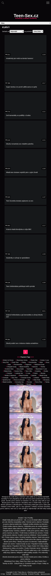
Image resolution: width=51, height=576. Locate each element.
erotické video (9, 369)
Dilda (9, 364)
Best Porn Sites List (26, 561)
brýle (41, 362)
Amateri (20, 518)
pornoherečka (17, 364)
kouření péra (18, 371)
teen (16, 550)
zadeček (33, 375)
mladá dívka (7, 371)
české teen (15, 362)
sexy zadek (20, 369)
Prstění (35, 373)
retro (3, 550)
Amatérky (37, 371)
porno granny (35, 531)
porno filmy (12, 541)
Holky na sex (27, 566)
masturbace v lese (41, 369)
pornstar (29, 382)
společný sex (6, 380)
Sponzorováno (45, 574)
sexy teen (14, 377)
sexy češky (19, 384)
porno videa (11, 548)
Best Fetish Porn (40, 561)
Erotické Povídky (33, 574)
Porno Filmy (38, 382)
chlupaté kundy (8, 531)
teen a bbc (28, 371)
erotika (45, 371)
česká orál (33, 360)
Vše (34, 384)
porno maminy (7, 533)
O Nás (3, 574)
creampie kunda (25, 377)
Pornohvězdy (32, 362)
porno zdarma (9, 524)
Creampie (5, 377)
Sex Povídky (29, 518)
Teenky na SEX (7, 563)
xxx (28, 380)
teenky (46, 382)
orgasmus (27, 364)
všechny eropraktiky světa (16, 522)
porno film (32, 539)
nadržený (29, 369)
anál (23, 555)
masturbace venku (21, 360)
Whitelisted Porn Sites (11, 561)
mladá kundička (7, 382)
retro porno (32, 528)
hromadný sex (19, 382)
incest (26, 535)
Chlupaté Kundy (11, 367)
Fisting (23, 362)
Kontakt (8, 574)
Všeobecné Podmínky (19, 574)
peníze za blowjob (19, 380)
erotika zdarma (12, 526)
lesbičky (28, 537)
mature (10, 528)
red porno (25, 541)
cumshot (9, 373)
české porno (33, 557)
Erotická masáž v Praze (33, 563)
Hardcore (34, 367)
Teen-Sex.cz (26, 17)
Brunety (42, 373)
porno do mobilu (36, 526)
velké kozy (33, 550)
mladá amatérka (24, 367)
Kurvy (47, 362)
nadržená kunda (38, 364)
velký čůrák (36, 380)
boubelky (44, 535)
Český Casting (43, 544)
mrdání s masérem (10, 375)
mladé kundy (43, 375)
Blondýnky (45, 380)
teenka (42, 367)
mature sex (6, 544)
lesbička (36, 377)
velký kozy (6, 552)
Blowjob (28, 384)
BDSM (23, 531)
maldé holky (45, 377)
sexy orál (5, 362)
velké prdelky (27, 552)
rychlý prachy (6, 535)
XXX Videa (40, 546)
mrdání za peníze (7, 360)
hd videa (16, 539)
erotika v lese (44, 360)
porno (34, 522)
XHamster (32, 548)
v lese (27, 373)
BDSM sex (33, 533)
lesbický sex (18, 373)
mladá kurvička (23, 375)
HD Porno (22, 546)
